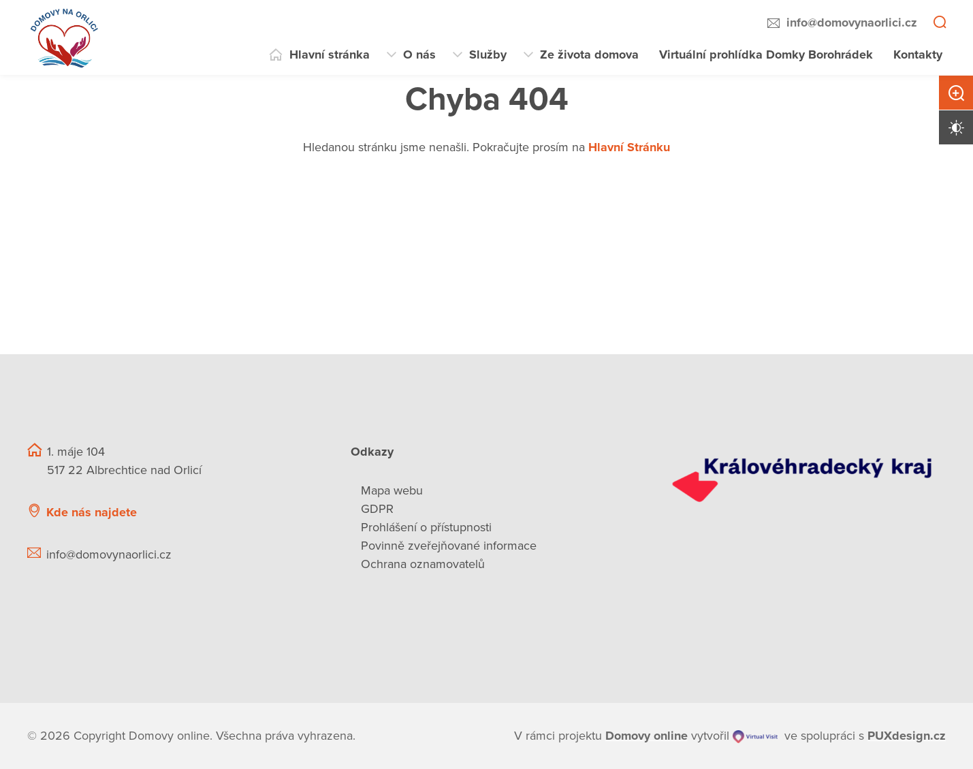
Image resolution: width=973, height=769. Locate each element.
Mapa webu (392, 490)
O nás (419, 54)
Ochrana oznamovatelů (423, 563)
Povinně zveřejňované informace (449, 545)
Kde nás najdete (91, 512)
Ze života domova (589, 54)
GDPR (377, 508)
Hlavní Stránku (629, 147)
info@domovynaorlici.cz (851, 22)
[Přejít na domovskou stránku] (64, 37)
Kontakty (917, 54)
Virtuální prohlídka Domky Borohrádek (766, 54)
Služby (488, 54)
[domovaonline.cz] (646, 736)
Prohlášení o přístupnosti (426, 527)
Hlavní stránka (329, 54)
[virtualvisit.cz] (755, 736)
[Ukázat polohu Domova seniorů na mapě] (257, 512)
